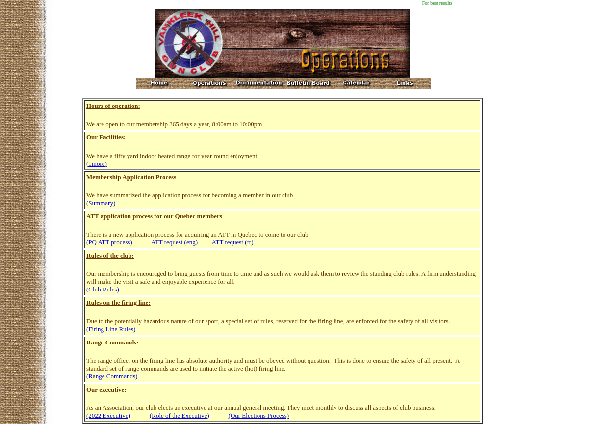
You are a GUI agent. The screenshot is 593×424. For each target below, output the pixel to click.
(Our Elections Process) (259, 415)
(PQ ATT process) (109, 242)
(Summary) (100, 203)
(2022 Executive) (108, 415)
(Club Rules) (102, 289)
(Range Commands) (111, 376)
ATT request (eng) (174, 242)
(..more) (96, 163)
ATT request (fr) (233, 242)
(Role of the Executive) (179, 415)
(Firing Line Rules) (110, 329)
